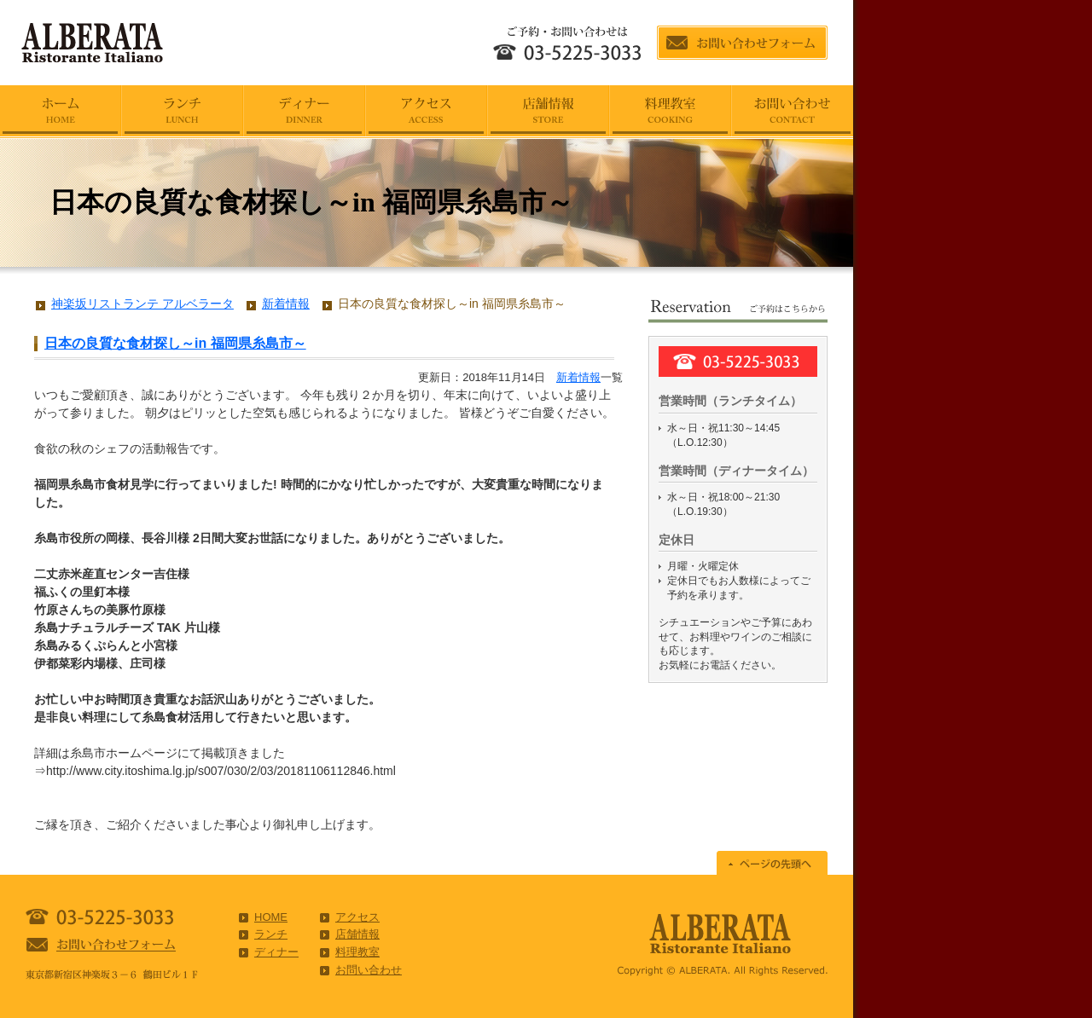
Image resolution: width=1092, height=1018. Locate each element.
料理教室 (357, 952)
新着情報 (578, 377)
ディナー (276, 952)
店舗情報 (357, 934)
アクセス (357, 917)
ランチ (271, 934)
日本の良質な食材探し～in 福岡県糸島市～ (175, 343)
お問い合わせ (368, 969)
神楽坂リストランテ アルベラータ (142, 303)
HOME (271, 917)
